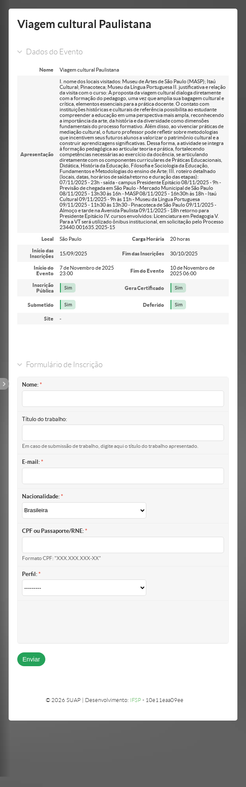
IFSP (135, 700)
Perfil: (29, 574)
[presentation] (87, 622)
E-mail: (31, 462)
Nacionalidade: (41, 496)
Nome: (30, 384)
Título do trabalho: (44, 419)
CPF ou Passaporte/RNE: (53, 531)
